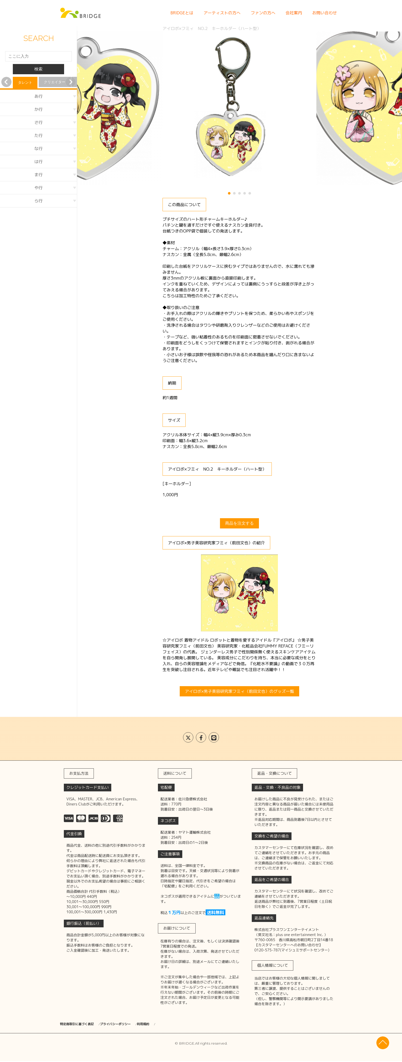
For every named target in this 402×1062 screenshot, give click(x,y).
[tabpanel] (239, 108)
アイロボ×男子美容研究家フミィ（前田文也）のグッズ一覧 (239, 691)
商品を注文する (239, 523)
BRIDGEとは (181, 13)
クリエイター (54, 82)
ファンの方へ (263, 13)
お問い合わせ (324, 13)
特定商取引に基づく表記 (79, 1024)
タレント (25, 82)
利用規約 (171, 1024)
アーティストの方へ (222, 13)
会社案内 (294, 13)
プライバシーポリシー (132, 1024)
